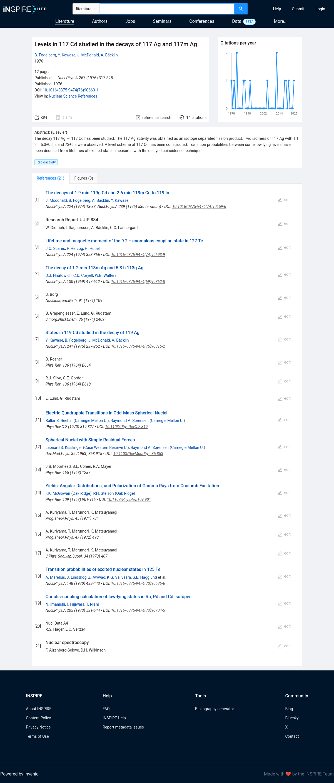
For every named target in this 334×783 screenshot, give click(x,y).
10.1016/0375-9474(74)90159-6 (199, 206)
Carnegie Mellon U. (91, 420)
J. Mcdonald (56, 200)
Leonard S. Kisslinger (64, 447)
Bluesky (291, 718)
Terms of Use (37, 736)
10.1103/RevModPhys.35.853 (138, 453)
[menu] (291, 9)
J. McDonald (88, 55)
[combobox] (167, 8)
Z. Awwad (96, 577)
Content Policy (38, 718)
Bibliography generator (214, 709)
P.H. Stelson (103, 493)
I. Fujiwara (75, 604)
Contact (292, 736)
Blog (289, 709)
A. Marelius (55, 577)
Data (236, 21)
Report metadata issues (123, 727)
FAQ (106, 709)
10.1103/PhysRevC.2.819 (126, 426)
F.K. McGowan (58, 493)
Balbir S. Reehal (59, 420)
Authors (100, 21)
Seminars (162, 21)
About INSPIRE (38, 709)
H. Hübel (92, 248)
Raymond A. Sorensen (130, 420)
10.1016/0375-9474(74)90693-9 (138, 254)
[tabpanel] (167, 425)
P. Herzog (75, 248)
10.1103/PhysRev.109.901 (129, 499)
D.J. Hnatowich (59, 275)
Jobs (130, 21)
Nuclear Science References (73, 96)
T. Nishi (92, 604)
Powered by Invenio (19, 774)
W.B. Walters (105, 275)
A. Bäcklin (109, 55)
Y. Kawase (66, 55)
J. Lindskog (77, 577)
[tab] (50, 178)
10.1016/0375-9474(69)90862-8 (138, 281)
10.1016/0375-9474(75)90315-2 (138, 346)
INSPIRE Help (114, 718)
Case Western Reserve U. (106, 447)
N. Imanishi (55, 604)
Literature (64, 21)
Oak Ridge (81, 493)
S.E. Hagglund (145, 577)
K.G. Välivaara (119, 577)
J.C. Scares (55, 248)
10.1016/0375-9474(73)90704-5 (138, 610)
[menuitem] (277, 9)
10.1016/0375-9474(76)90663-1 (70, 90)
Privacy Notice (38, 727)
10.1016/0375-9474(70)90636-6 (138, 583)
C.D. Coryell (83, 275)
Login (320, 9)
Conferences (201, 21)
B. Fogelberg (45, 55)
